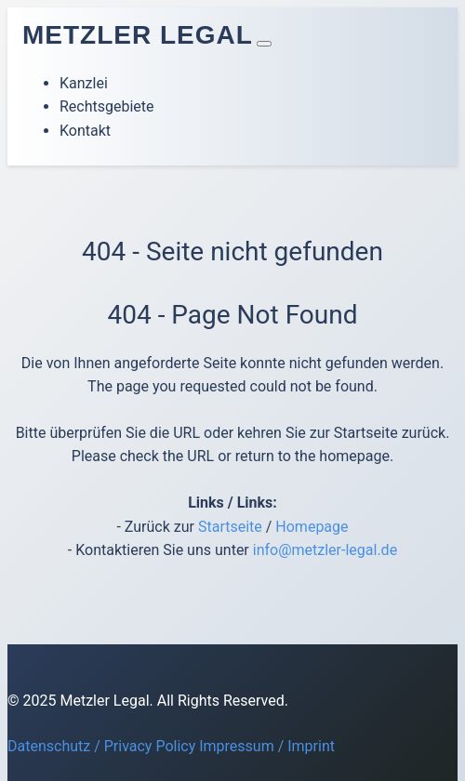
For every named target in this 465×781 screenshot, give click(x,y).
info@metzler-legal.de (325, 550)
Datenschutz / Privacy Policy (101, 746)
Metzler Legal (137, 34)
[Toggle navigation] (264, 43)
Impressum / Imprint (267, 746)
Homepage (311, 527)
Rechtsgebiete (107, 106)
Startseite (230, 527)
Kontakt (85, 130)
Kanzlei (84, 83)
